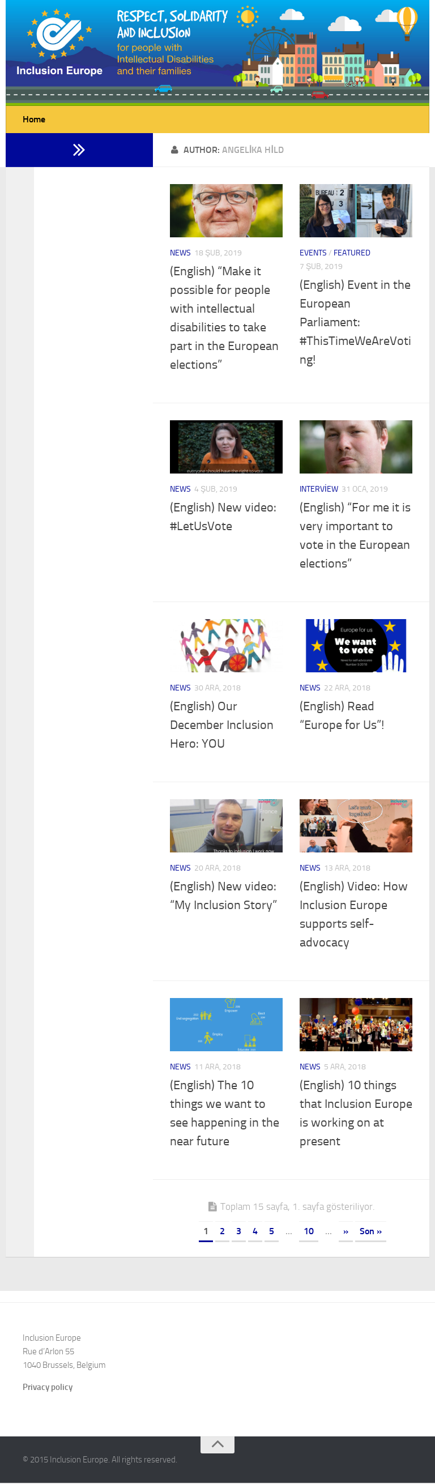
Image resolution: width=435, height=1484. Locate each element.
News (180, 254)
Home (33, 119)
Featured (352, 254)
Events (313, 254)
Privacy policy (47, 1388)
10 (309, 1232)
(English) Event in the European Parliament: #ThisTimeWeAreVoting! (355, 323)
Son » (371, 1232)
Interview (319, 490)
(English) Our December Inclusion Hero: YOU (222, 726)
